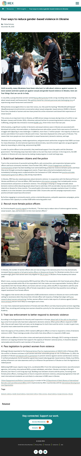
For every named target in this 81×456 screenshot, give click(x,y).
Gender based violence (19, 394)
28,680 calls (38, 123)
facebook (36, 452)
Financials (47, 444)
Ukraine (70, 394)
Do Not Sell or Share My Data (25, 444)
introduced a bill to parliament (26, 356)
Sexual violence (52, 394)
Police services (42, 394)
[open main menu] (77, 3)
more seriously (6, 301)
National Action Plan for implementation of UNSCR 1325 (46, 351)
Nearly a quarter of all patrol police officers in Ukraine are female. (31, 272)
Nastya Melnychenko (41, 98)
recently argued (21, 208)
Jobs (62, 444)
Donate (35, 428)
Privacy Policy (38, 444)
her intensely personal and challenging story (57, 100)
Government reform (32, 394)
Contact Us (55, 444)
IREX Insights (21, 9)
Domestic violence (6, 394)
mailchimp (45, 452)
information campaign (49, 181)
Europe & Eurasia (62, 394)
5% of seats (44, 274)
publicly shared (36, 100)
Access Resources (39, 422)
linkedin (40, 452)
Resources (10, 9)
